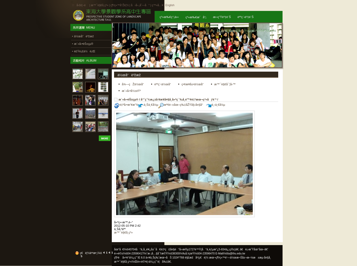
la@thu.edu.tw (236, 253)
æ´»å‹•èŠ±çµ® (128, 99)
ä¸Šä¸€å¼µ (148, 104)
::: (73, 5)
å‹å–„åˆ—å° (140, 5)
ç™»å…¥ (157, 5)
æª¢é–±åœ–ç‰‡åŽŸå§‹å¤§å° (181, 104)
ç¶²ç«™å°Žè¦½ (119, 5)
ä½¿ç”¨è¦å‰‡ (158, 261)
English (170, 5)
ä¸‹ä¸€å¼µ (215, 104)
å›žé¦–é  (82, 5)
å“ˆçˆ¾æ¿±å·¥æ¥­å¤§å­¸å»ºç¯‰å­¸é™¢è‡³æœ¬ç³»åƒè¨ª (179, 99)
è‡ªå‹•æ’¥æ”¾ (126, 104)
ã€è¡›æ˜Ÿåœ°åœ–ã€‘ (254, 249)
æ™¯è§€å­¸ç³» (100, 5)
